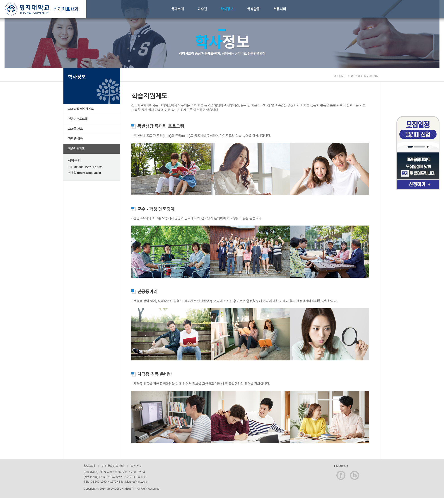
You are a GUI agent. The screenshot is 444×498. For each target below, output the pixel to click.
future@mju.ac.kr (89, 173)
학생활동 (253, 9)
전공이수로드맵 (78, 119)
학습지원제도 (76, 148)
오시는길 (136, 466)
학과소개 (177, 9)
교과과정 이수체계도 (81, 109)
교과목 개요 (75, 129)
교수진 (202, 9)
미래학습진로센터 (113, 466)
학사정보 (227, 9)
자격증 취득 (75, 138)
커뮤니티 (279, 9)
